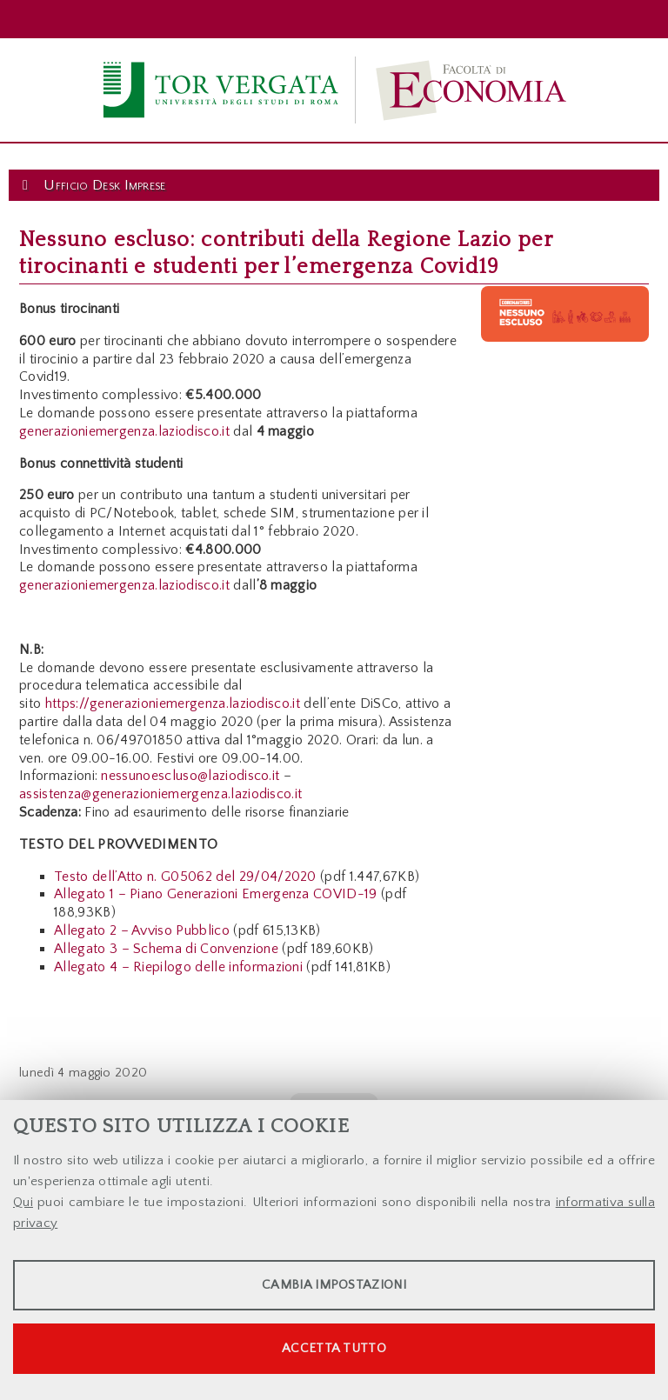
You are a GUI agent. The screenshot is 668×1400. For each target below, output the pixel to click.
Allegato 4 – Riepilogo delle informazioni (178, 967)
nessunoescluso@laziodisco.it (190, 775)
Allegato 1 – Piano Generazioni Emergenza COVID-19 (215, 894)
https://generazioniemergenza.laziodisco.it (172, 703)
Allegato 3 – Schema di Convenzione (166, 949)
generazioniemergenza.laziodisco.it (124, 431)
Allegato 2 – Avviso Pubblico (142, 930)
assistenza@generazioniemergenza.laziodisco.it (160, 794)
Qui (23, 1202)
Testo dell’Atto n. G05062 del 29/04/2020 (185, 876)
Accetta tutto (334, 1348)
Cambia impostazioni (334, 1284)
